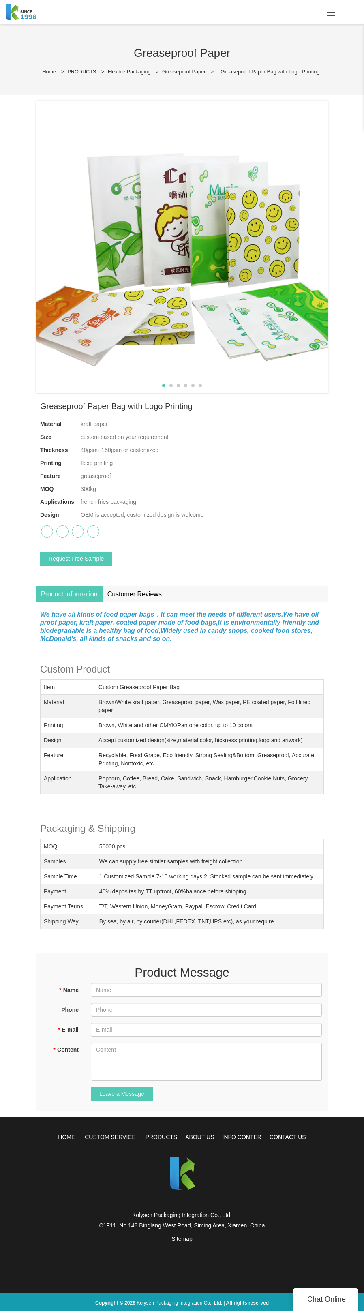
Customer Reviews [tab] (134, 593)
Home (47, 72)
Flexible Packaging (129, 72)
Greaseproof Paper (185, 72)
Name (69, 989)
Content (66, 1049)
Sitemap (181, 1238)
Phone (70, 1009)
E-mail (68, 1029)
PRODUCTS (81, 72)
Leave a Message (121, 1093)
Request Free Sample (76, 558)
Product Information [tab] (69, 593)
